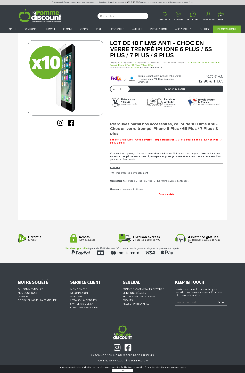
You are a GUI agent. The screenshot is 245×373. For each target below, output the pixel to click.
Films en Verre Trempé (173, 62)
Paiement (76, 296)
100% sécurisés (95, 238)
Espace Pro (128, 62)
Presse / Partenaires (135, 303)
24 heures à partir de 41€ (147, 238)
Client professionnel (84, 307)
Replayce (115, 62)
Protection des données (138, 296)
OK (122, 370)
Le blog (23, 296)
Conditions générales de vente (143, 289)
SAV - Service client (82, 303)
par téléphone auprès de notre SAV (200, 239)
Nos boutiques (27, 292)
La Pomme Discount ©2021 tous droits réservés (122, 355)
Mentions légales (134, 292)
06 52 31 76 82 (131, 2)
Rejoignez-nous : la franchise (37, 300)
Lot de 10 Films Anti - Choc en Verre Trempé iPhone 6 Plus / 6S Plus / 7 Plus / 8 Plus (161, 49)
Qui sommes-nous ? (30, 289)
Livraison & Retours (83, 300)
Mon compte (78, 289)
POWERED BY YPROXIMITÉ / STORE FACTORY (122, 360)
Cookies (127, 300)
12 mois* (43, 238)
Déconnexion (79, 292)
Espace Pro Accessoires (148, 62)
